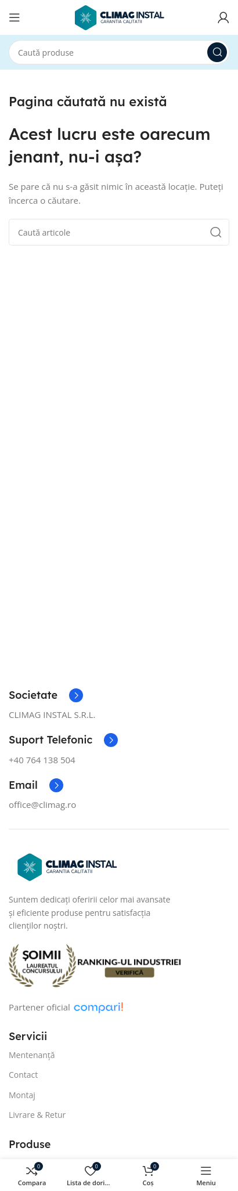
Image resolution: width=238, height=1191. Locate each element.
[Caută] (119, 52)
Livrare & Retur (37, 1114)
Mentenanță (32, 1054)
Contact (23, 1074)
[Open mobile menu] (14, 17)
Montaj (22, 1094)
